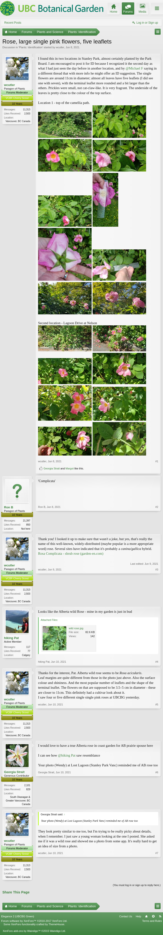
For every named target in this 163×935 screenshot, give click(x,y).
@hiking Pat (66, 757)
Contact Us (125, 918)
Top (153, 918)
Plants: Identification (30, 47)
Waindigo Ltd (57, 933)
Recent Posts (12, 22)
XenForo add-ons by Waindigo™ (21, 933)
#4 (156, 662)
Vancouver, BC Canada (17, 121)
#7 (156, 878)
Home (146, 918)
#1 (156, 461)
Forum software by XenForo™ (34, 923)
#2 (156, 528)
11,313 (26, 109)
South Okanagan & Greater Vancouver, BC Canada (18, 802)
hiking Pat (11, 639)
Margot (69, 468)
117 (28, 648)
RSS (160, 918)
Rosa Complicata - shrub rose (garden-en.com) (70, 554)
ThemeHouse (56, 926)
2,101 (27, 786)
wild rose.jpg (76, 629)
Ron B (8, 507)
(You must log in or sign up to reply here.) (137, 887)
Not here (25, 528)
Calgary (26, 656)
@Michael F (134, 68)
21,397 (26, 520)
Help (138, 918)
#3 (156, 601)
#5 (156, 735)
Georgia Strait (52, 468)
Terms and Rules (152, 923)
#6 (156, 805)
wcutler (60, 47)
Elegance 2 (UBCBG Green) (17, 918)
